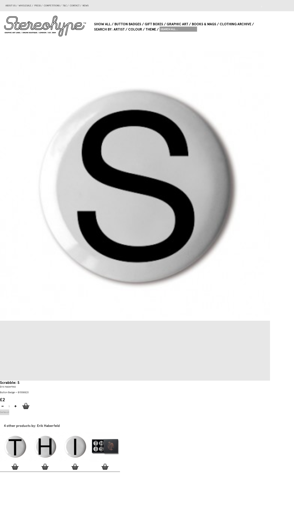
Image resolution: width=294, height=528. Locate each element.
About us (10, 5)
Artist (119, 29)
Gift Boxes (154, 24)
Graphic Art (177, 24)
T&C (65, 5)
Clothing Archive (235, 24)
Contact (75, 5)
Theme (151, 29)
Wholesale (25, 5)
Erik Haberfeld (8, 386)
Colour (135, 29)
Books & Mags (204, 24)
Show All (102, 24)
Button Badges (127, 24)
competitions (52, 5)
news (85, 5)
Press (37, 5)
